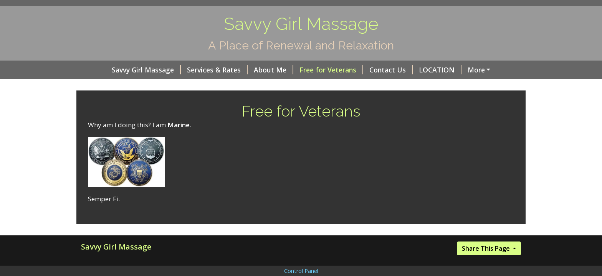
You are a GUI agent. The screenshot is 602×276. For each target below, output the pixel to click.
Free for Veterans (331, 69)
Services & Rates (217, 69)
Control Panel (301, 270)
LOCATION (440, 69)
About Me (273, 69)
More (476, 69)
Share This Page (486, 248)
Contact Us (391, 69)
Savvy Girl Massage (146, 69)
